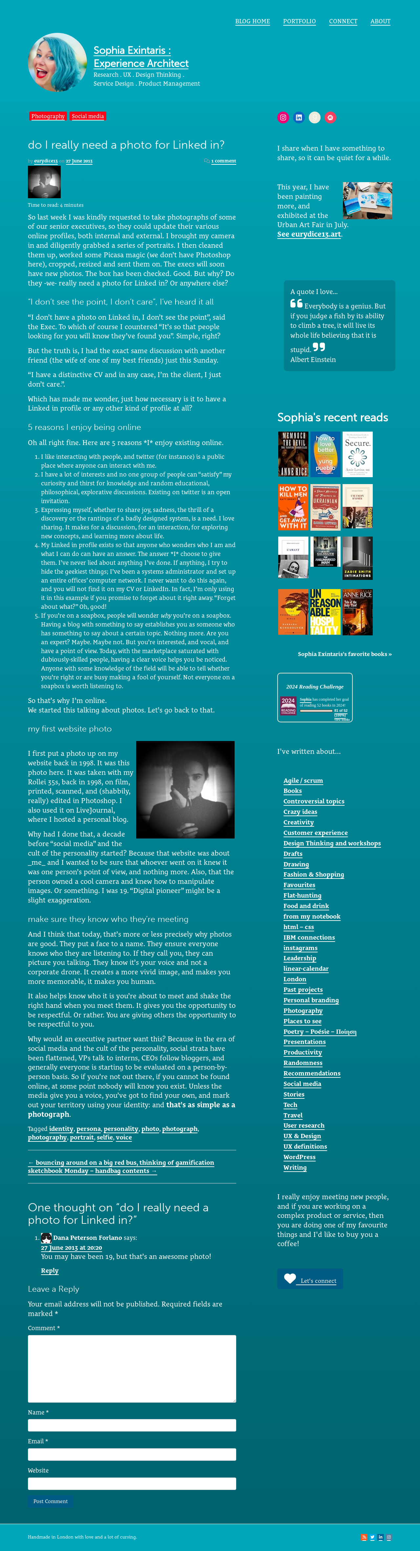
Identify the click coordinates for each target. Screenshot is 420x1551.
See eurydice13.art (309, 234)
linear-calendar (306, 968)
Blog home (252, 21)
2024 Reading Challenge (315, 687)
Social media (88, 116)
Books (293, 790)
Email (38, 1441)
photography (47, 1137)
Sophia (305, 699)
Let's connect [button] (310, 1279)
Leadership (300, 958)
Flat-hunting (303, 895)
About (380, 21)
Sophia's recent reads (332, 417)
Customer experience (316, 832)
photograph (180, 1128)
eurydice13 (46, 160)
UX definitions (305, 1146)
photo (150, 1128)
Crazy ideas (300, 811)
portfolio (299, 21)
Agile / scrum (303, 780)
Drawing (296, 864)
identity (61, 1128)
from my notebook (312, 916)
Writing (295, 1167)
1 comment (223, 160)
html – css (299, 926)
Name (38, 1412)
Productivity (303, 1052)
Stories (294, 1094)
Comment (44, 1327)
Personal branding (311, 1000)
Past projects (303, 989)
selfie (105, 1137)
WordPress (300, 1156)
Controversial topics (314, 801)
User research (304, 1125)
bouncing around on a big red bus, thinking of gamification (121, 1162)
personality (121, 1128)
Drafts (293, 853)
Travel (293, 1115)
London (295, 979)
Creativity (299, 822)
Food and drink (306, 905)
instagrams (301, 947)
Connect (343, 21)
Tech (290, 1104)
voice (124, 1137)
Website (38, 1470)
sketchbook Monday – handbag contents (92, 1170)
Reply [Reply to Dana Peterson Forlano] (50, 1270)
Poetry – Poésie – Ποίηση (320, 1031)
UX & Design (302, 1135)
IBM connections (309, 937)
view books (342, 719)
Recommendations (312, 1073)
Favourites (299, 884)
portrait (82, 1137)
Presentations (305, 1041)
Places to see (303, 1021)
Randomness (303, 1062)
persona (88, 1128)
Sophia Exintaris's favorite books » (345, 654)
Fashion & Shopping (314, 874)
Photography (48, 116)
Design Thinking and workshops (332, 843)
